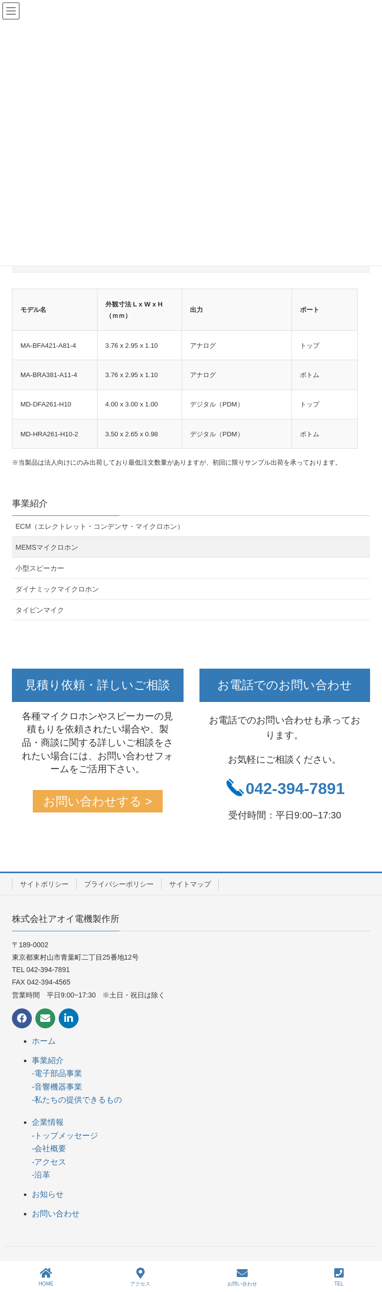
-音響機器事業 (57, 1087)
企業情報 (48, 1122)
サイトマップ (190, 884)
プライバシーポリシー (119, 884)
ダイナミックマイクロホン (57, 589)
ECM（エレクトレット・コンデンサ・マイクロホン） (99, 526)
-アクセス (49, 1162)
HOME (45, 1277)
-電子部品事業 (57, 1073)
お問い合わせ (56, 1213)
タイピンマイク (39, 610)
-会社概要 (49, 1148)
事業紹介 (30, 503)
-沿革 (41, 1175)
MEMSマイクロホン (46, 547)
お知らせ (48, 1194)
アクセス (140, 1277)
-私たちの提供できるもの (77, 1099)
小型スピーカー (39, 568)
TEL (339, 1277)
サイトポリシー (44, 884)
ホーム (44, 1041)
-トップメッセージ (65, 1135)
